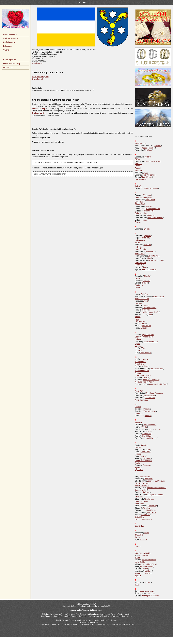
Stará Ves (139, 497)
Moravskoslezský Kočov (144, 382)
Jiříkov (137, 287)
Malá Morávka (158, 296)
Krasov (137, 317)
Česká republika (9, 60)
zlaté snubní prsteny (95, 614)
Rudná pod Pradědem (154, 393)
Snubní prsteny (9, 42)
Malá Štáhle (139, 364)
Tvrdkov (146, 377)
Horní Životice (140, 263)
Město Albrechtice (149, 175)
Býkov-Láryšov (146, 177)
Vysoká (148, 157)
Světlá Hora (150, 200)
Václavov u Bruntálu (155, 218)
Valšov (137, 558)
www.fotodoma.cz (10, 34)
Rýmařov (146, 229)
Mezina (138, 373)
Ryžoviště (139, 470)
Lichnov (145, 220)
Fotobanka (7, 46)
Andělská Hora (140, 143)
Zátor (144, 348)
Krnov (150, 315)
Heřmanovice (140, 240)
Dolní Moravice (141, 213)
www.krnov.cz (37, 63)
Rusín (145, 267)
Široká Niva (146, 436)
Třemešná (147, 195)
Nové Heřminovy (141, 400)
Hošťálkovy (139, 265)
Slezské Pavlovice (142, 483)
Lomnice (138, 346)
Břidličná (158, 146)
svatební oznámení (77, 614)
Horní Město (148, 211)
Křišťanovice (140, 321)
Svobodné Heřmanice (143, 519)
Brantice (138, 166)
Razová (138, 447)
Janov (137, 278)
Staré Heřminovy (141, 501)
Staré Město (150, 398)
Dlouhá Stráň (140, 204)
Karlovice (138, 303)
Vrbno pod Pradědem (152, 161)
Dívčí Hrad (139, 202)
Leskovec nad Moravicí (144, 337)
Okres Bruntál (37, 79)
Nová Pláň (139, 391)
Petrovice (138, 422)
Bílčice (137, 159)
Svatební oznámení (10, 38)
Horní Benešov (140, 249)
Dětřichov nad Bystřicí (143, 197)
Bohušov (138, 164)
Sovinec (138, 490)
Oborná (138, 407)
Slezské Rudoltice (148, 148)
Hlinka (137, 242)
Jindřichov (149, 150)
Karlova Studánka (142, 299)
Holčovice (149, 206)
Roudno (138, 454)
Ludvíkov (138, 350)
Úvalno (137, 546)
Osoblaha (138, 414)
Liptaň (145, 173)
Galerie (6, 50)
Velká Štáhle (140, 562)
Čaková (138, 186)
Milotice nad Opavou (143, 375)
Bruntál (138, 168)
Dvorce (138, 222)
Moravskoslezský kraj (40, 77)
